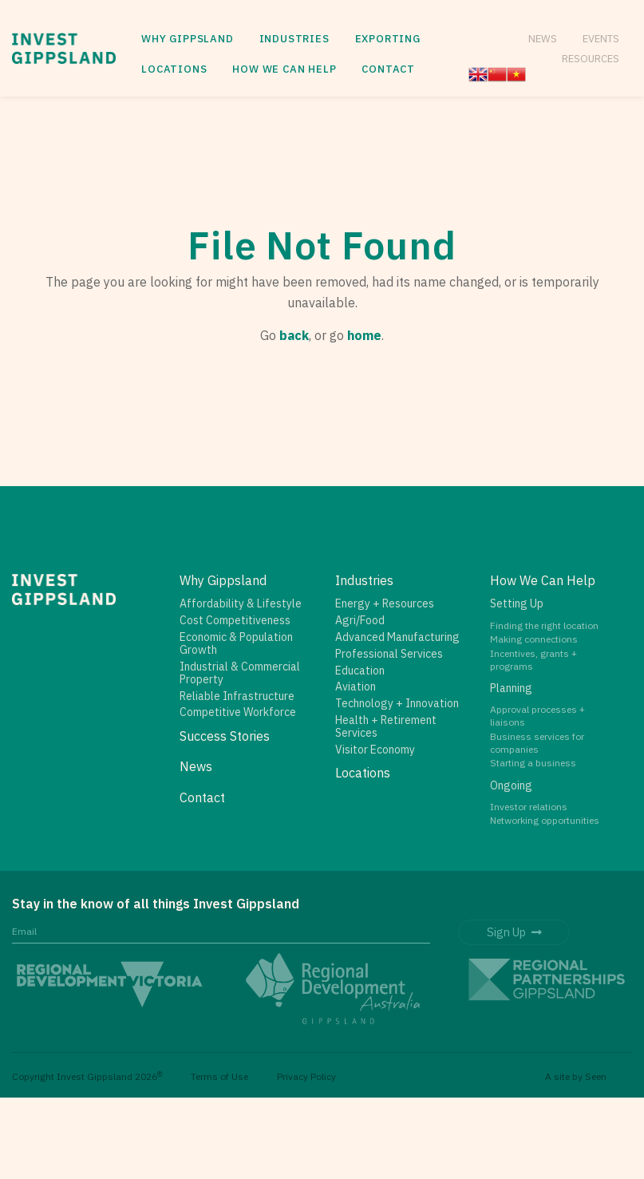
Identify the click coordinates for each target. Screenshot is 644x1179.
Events (601, 38)
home (364, 335)
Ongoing (511, 785)
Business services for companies (537, 742)
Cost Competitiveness (235, 620)
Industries (294, 38)
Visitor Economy (375, 749)
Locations (174, 69)
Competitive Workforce (238, 712)
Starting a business (533, 763)
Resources (590, 58)
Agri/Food (360, 620)
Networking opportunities (544, 820)
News (542, 38)
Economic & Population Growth (236, 643)
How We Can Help (284, 69)
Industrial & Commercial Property (240, 672)
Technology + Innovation (397, 703)
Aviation (355, 686)
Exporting (388, 38)
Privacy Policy (306, 1076)
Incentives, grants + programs (533, 659)
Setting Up (516, 603)
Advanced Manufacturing (397, 637)
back (294, 335)
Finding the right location (544, 625)
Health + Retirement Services (386, 726)
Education (360, 670)
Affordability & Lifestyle (241, 603)
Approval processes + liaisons (537, 715)
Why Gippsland (187, 38)
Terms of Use (219, 1076)
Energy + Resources (384, 603)
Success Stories (225, 736)
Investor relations (528, 807)
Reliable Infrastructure (237, 696)
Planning (511, 688)
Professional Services (389, 654)
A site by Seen (575, 1076)
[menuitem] (187, 39)
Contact (388, 69)
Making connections (534, 639)
